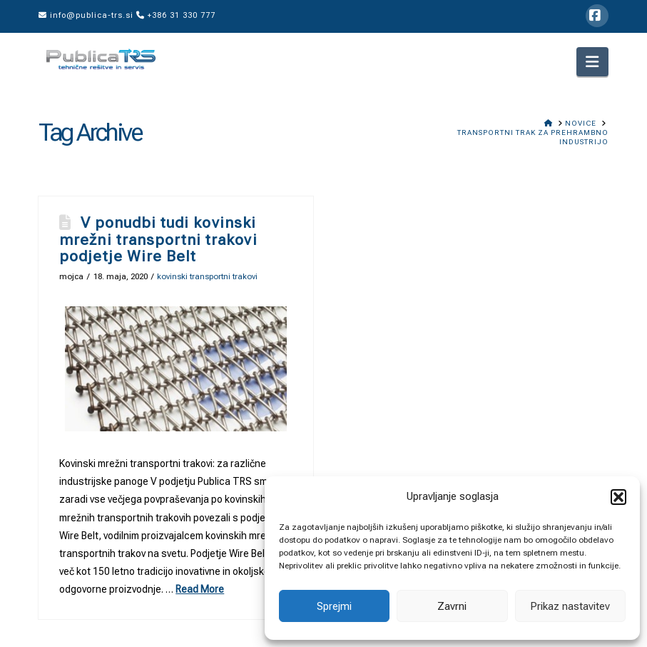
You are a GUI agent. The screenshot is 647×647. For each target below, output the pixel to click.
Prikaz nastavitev (570, 606)
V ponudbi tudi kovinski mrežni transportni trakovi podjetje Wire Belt (158, 239)
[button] (618, 497)
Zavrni (452, 606)
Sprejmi (334, 606)
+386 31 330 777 (175, 15)
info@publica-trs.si (86, 15)
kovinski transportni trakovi (207, 276)
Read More (199, 589)
